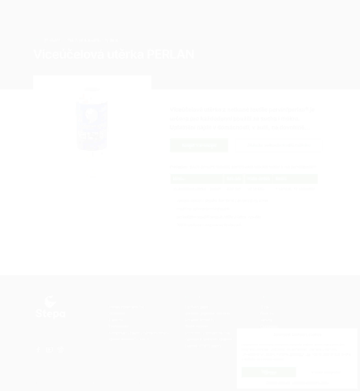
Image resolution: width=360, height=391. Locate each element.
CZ (283, 9)
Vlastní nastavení (326, 372)
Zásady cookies (278, 382)
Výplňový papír (197, 307)
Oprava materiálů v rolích (129, 339)
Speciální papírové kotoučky (208, 313)
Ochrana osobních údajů (310, 382)
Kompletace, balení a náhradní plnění (139, 333)
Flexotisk (116, 320)
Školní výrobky (196, 326)
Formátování (119, 326)
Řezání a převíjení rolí (126, 307)
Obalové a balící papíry (203, 345)
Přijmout (269, 372)
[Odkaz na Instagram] (60, 349)
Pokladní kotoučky (199, 320)
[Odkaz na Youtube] (49, 349)
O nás (265, 307)
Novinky (266, 313)
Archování (117, 313)
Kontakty (143, 9)
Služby (67, 9)
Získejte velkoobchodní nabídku (279, 145)
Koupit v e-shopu (199, 145)
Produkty (92, 9)
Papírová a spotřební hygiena (92, 39)
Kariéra (117, 9)
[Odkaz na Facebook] (38, 349)
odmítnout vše (299, 354)
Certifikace (269, 326)
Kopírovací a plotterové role (207, 333)
